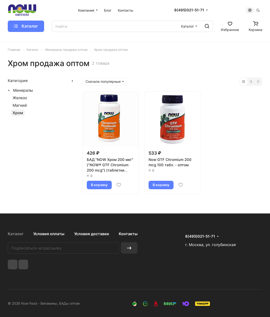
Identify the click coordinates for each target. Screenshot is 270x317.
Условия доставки (91, 233)
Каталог (16, 233)
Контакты (128, 233)
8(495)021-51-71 (189, 10)
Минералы (23, 90)
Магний (20, 105)
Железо (20, 97)
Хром (18, 112)
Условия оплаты (48, 233)
